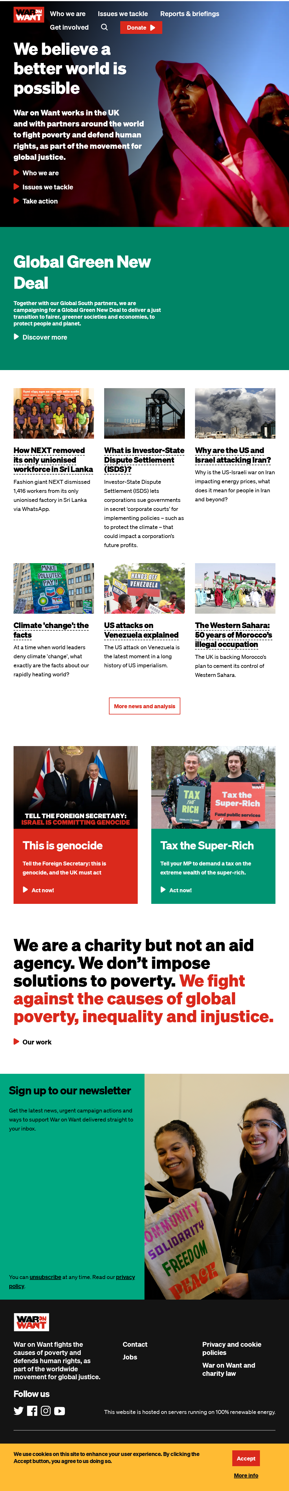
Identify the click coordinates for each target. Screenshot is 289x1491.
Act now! (43, 890)
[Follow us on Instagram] (46, 1411)
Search (104, 27)
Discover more (45, 337)
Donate (136, 27)
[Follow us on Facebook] (32, 1411)
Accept (246, 1458)
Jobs (130, 1357)
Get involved (69, 27)
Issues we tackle (123, 13)
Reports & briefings (189, 13)
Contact (135, 1344)
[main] (144, 194)
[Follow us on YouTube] (59, 1411)
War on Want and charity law (228, 1369)
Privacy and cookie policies (231, 1348)
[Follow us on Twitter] (19, 1411)
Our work (37, 1042)
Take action (40, 201)
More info (246, 1475)
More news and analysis (144, 706)
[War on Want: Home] (29, 15)
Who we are (68, 13)
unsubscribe (45, 1276)
